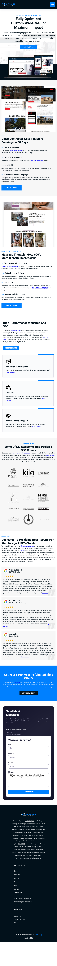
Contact (16, 889)
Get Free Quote (11, 348)
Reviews (17, 882)
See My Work (28, 47)
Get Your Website (28, 693)
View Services (10, 372)
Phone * (28, 756)
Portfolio (17, 878)
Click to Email (18, 923)
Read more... (46, 593)
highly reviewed (16, 331)
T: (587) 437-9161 (20, 920)
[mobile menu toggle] (52, 4)
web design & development (21, 453)
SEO (22, 550)
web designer (29, 821)
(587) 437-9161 (10, 732)
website (17, 682)
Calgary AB (18, 916)
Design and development (9, 266)
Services (17, 875)
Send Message (29, 791)
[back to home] (8, 4)
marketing (21, 844)
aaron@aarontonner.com (13, 734)
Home (16, 871)
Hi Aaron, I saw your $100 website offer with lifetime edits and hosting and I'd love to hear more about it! (28, 780)
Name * (28, 747)
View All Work (11, 188)
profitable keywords (37, 160)
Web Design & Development (23, 898)
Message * (28, 779)
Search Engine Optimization (23, 902)
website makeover (16, 151)
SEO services (50, 455)
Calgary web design (27, 546)
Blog (15, 885)
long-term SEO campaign (40, 288)
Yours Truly (38, 935)
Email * (28, 765)
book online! (37, 858)
